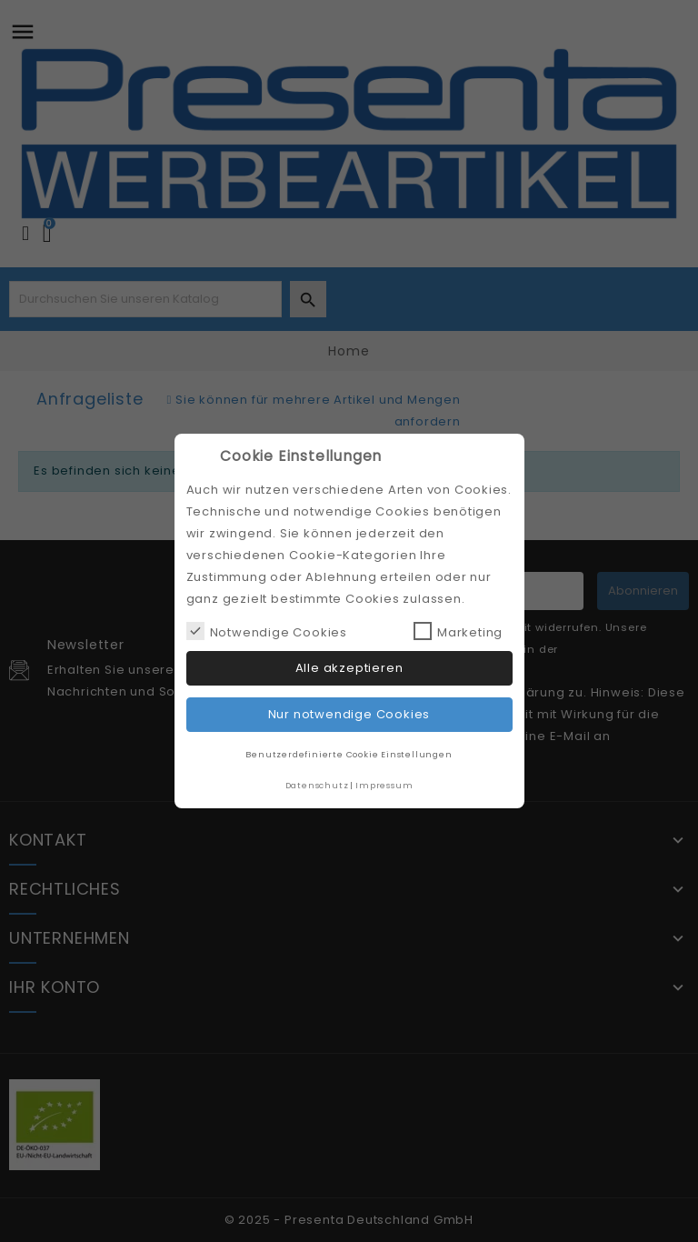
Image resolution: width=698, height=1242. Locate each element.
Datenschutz (317, 785)
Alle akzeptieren (349, 667)
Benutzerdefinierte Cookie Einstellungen (348, 754)
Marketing (458, 631)
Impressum (384, 785)
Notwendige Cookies (266, 631)
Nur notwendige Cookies (349, 714)
